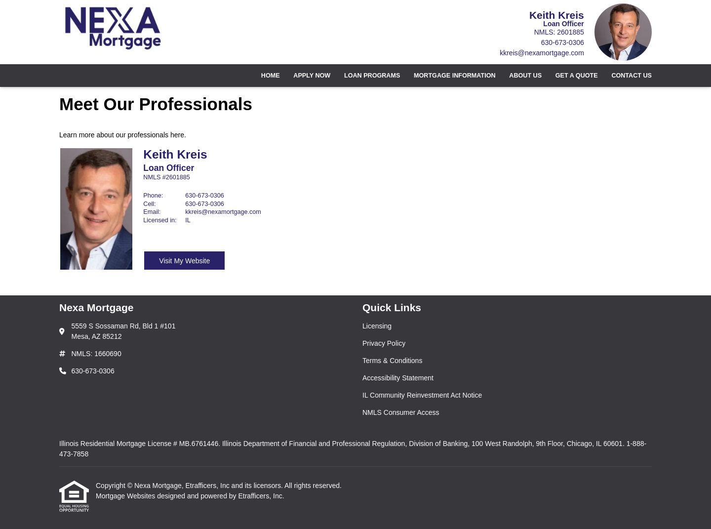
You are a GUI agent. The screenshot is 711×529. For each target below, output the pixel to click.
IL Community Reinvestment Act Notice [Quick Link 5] (422, 395)
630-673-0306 (562, 42)
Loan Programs (372, 75)
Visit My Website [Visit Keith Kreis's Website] (184, 261)
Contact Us (631, 75)
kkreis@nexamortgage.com (542, 53)
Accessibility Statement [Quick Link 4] (398, 378)
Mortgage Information (455, 75)
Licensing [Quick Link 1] (377, 326)
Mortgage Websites (126, 496)
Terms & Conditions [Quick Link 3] (392, 361)
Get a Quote (576, 75)
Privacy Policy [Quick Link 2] (383, 343)
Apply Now (311, 75)
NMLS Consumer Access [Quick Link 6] (400, 412)
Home (270, 75)
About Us (525, 75)
